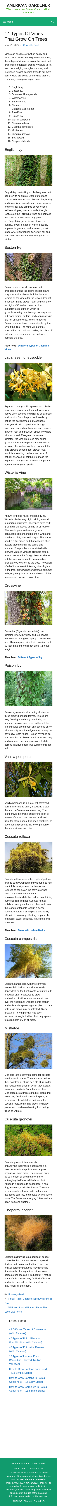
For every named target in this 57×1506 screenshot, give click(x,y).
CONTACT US (36, 1468)
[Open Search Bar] (52, 21)
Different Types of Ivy (30, 657)
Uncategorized (16, 1294)
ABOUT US (19, 1468)
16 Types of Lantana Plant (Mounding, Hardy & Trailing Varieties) (25, 1360)
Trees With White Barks (31, 930)
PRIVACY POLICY (20, 1463)
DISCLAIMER (39, 1463)
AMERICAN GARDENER (28, 5)
